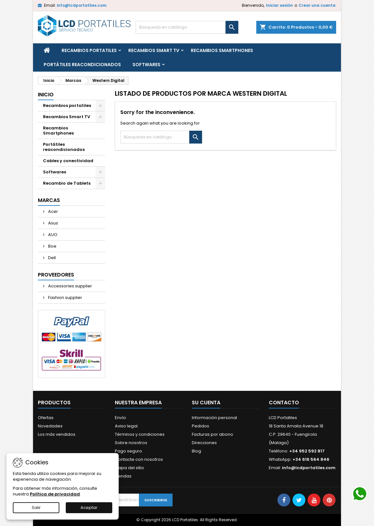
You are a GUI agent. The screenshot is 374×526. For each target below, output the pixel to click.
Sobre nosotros (131, 443)
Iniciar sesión (279, 5)
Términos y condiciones (140, 434)
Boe (51, 246)
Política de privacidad (55, 494)
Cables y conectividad (68, 161)
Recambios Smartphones (222, 50)
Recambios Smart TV (153, 50)
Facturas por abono (212, 434)
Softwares (146, 64)
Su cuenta (206, 402)
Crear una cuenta (317, 5)
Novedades (50, 426)
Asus (52, 223)
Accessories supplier (69, 286)
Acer (52, 211)
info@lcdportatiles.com (81, 5)
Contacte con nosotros (139, 459)
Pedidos (200, 426)
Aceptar (89, 507)
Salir (36, 507)
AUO (52, 235)
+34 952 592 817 (307, 451)
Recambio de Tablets (66, 183)
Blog (196, 451)
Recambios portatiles (89, 50)
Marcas (49, 200)
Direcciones (204, 443)
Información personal (214, 418)
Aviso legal (126, 426)
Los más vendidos (56, 434)
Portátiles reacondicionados (82, 64)
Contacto (284, 402)
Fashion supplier (64, 297)
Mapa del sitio (129, 468)
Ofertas (46, 418)
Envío (120, 418)
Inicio (46, 94)
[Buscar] (187, 27)
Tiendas (123, 476)
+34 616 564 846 (311, 459)
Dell (51, 258)
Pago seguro (128, 451)
